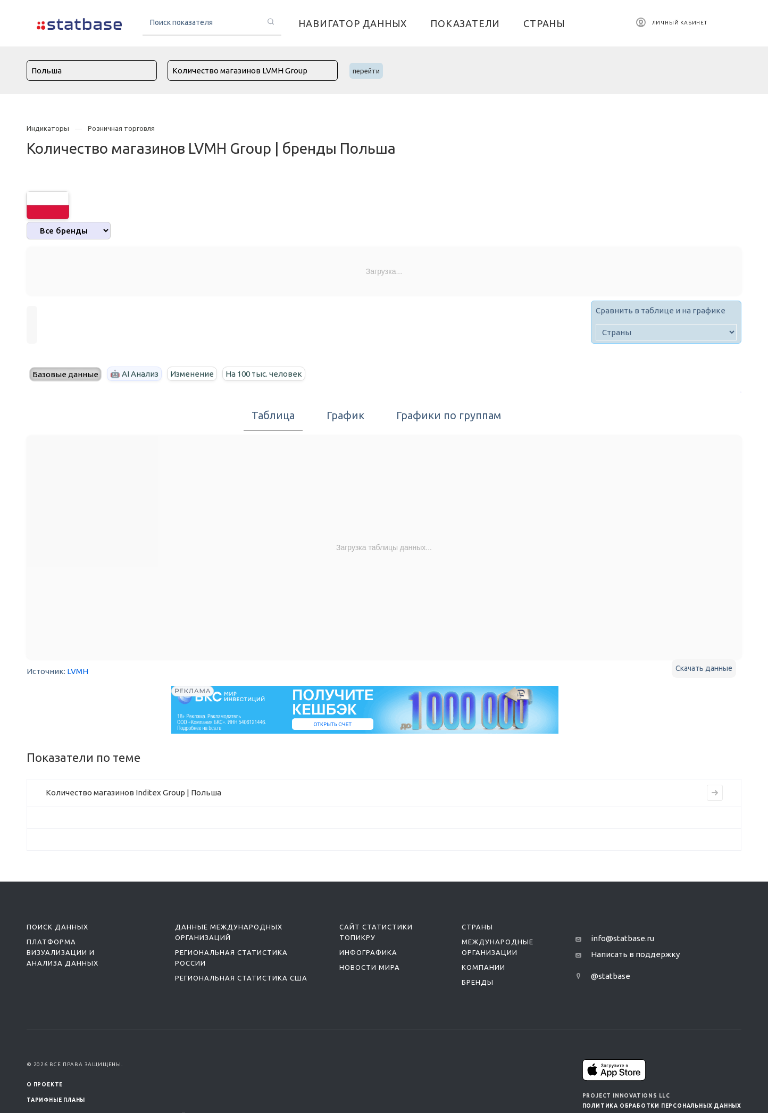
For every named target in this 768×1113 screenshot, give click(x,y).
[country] (666, 332)
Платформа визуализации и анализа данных (62, 952)
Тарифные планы (56, 1100)
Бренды (478, 982)
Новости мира (369, 967)
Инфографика (368, 952)
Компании (483, 967)
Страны (477, 927)
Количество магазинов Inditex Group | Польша (133, 792)
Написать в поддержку (635, 954)
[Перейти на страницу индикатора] (715, 793)
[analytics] (69, 230)
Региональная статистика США (241, 978)
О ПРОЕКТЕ (45, 1084)
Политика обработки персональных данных (661, 1106)
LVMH (77, 671)
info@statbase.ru (622, 938)
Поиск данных (57, 927)
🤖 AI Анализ (134, 373)
